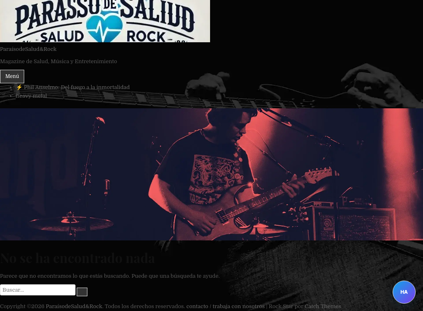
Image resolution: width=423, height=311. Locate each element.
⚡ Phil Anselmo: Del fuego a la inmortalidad (73, 87)
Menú (12, 76)
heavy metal (31, 96)
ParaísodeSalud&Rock (28, 49)
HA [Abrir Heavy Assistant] (404, 292)
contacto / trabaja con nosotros (225, 306)
